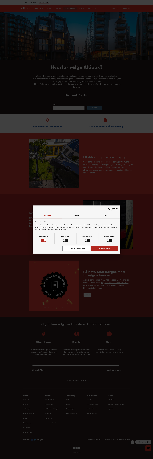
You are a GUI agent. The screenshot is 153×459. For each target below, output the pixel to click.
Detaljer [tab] (76, 215)
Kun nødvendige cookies (76, 248)
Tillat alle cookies (104, 248)
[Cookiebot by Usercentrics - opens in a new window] (109, 209)
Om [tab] (106, 215)
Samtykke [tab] (47, 215)
